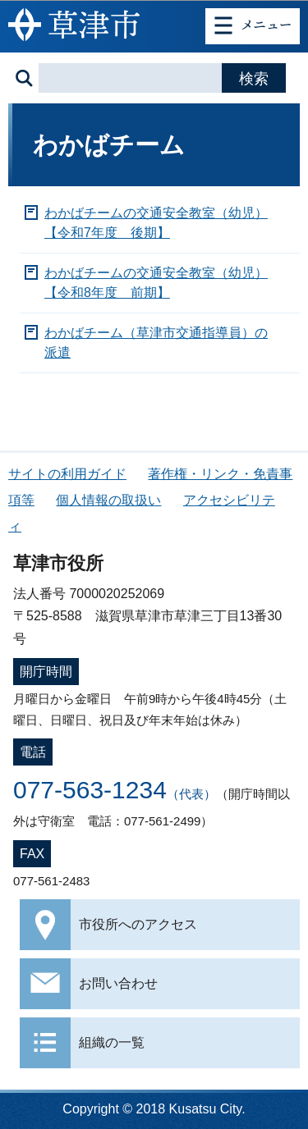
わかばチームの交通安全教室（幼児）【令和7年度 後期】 (156, 223)
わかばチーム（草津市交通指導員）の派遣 (156, 342)
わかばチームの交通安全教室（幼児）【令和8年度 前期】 (156, 282)
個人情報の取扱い (108, 500)
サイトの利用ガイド (67, 474)
